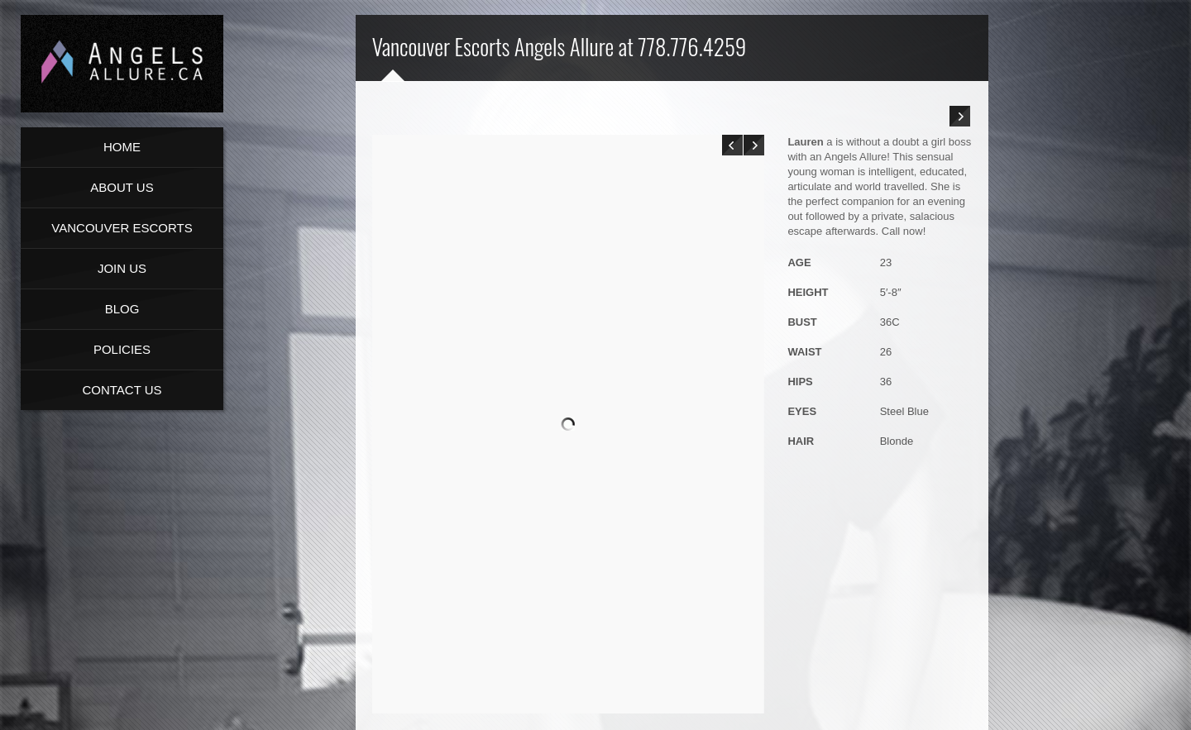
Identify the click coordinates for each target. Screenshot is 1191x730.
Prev (732, 145)
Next (754, 145)
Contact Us (121, 390)
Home (122, 147)
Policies (122, 349)
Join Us (122, 268)
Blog (122, 309)
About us (121, 187)
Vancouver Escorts (121, 228)
